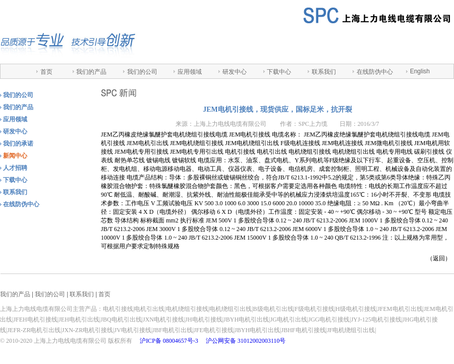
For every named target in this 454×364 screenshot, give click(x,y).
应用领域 (190, 71)
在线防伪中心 (375, 71)
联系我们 (324, 71)
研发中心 (234, 71)
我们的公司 (142, 71)
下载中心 (279, 71)
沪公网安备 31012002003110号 (246, 340)
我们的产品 (91, 71)
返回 (439, 258)
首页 (46, 71)
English (420, 71)
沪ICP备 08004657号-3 (169, 340)
